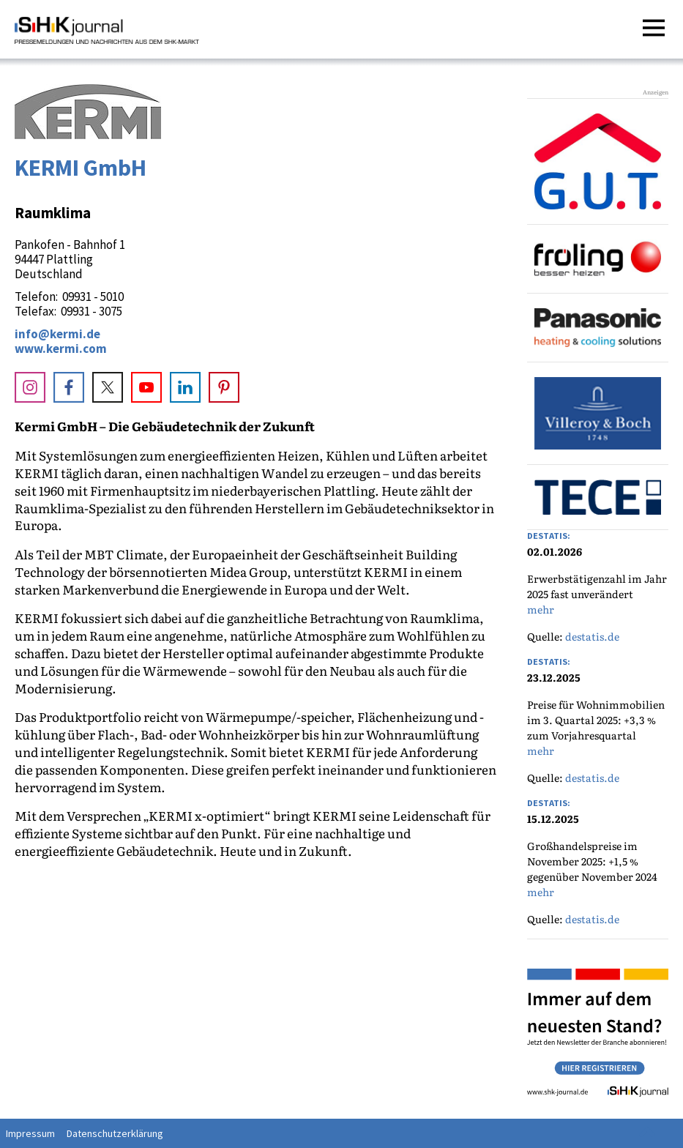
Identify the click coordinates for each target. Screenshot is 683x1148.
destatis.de (592, 636)
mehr (540, 609)
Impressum (30, 1133)
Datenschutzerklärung (115, 1133)
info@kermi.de (57, 334)
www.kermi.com (61, 348)
